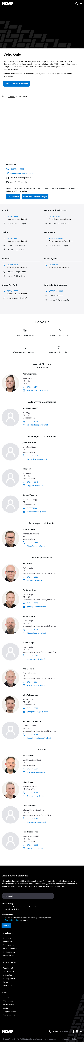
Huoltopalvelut (9, 952)
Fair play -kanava (10, 1011)
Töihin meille (8, 1001)
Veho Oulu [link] (23, 96)
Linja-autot (7, 975)
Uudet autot (8, 938)
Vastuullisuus (8, 1004)
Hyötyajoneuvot (9, 962)
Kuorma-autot (8, 971)
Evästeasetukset (51, 1039)
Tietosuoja (65, 1039)
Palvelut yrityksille (10, 948)
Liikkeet (11, 96)
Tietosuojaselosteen (12, 920)
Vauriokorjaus (8, 955)
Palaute (75, 1039)
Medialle (6, 1008)
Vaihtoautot (7, 941)
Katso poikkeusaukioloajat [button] (35, 196)
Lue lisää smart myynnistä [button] (16, 83)
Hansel (5, 982)
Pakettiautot (8, 968)
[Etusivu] (5, 96)
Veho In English (9, 1015)
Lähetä (6, 925)
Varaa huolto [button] (13, 196)
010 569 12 (56, 1031)
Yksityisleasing (9, 945)
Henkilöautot (8, 933)
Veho (4, 992)
